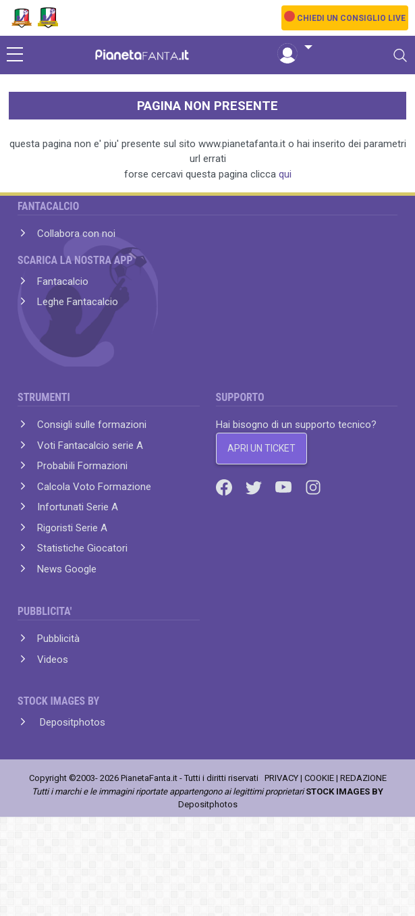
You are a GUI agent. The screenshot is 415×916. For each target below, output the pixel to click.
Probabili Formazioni (82, 466)
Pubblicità (58, 638)
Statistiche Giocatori (82, 548)
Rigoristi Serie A (72, 528)
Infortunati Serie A (77, 507)
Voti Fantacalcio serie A (90, 445)
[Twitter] (255, 487)
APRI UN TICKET (261, 448)
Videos (52, 659)
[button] (295, 48)
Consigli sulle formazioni (91, 425)
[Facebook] (225, 487)
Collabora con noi (76, 233)
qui (285, 174)
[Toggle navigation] (400, 55)
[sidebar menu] (15, 55)
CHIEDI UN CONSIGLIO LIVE (351, 18)
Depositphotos (71, 722)
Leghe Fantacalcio (77, 302)
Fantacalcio (62, 281)
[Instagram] (313, 487)
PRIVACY (281, 778)
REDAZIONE (363, 778)
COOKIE (319, 778)
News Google (66, 569)
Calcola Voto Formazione (94, 487)
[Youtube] (284, 487)
